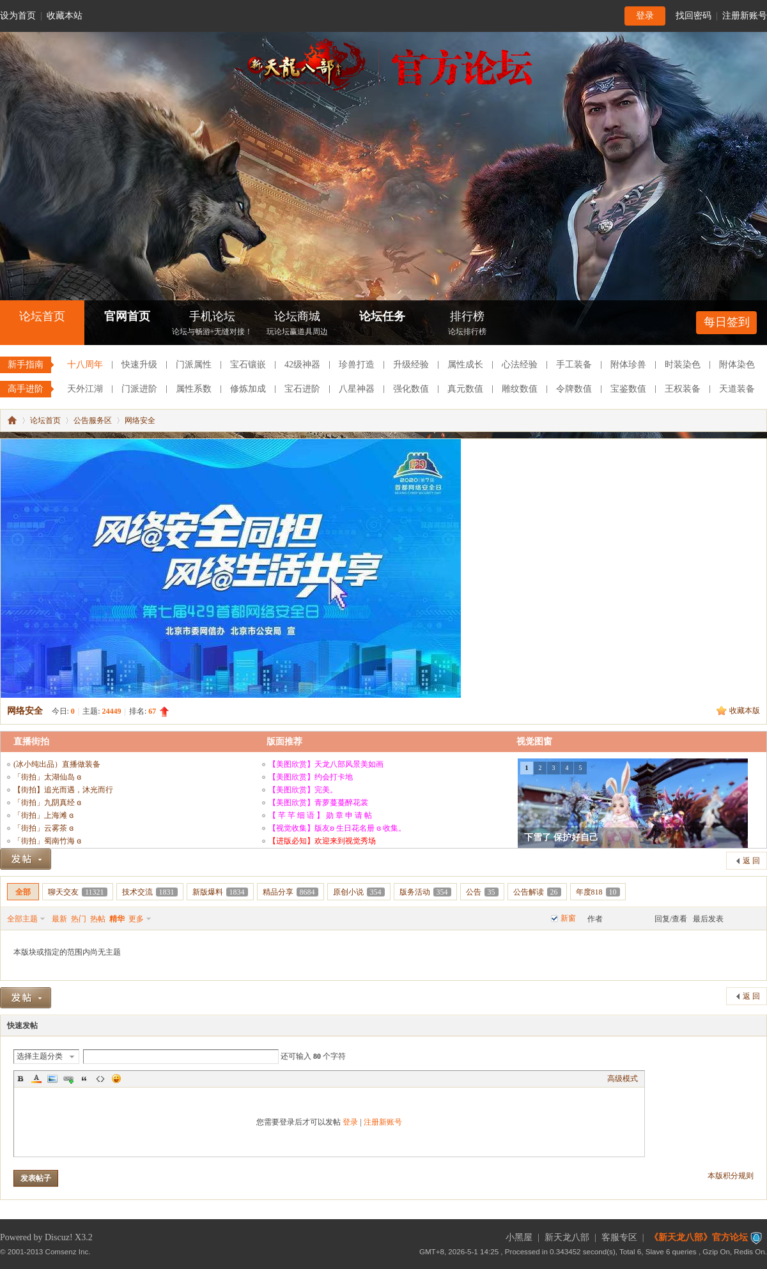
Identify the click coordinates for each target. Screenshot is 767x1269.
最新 (59, 918)
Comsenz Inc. (68, 1251)
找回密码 (693, 15)
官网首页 (127, 316)
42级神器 (302, 364)
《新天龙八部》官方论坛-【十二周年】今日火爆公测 (12, 420)
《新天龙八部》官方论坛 (698, 1237)
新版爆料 (220, 892)
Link (68, 1078)
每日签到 (727, 322)
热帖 (97, 918)
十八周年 (85, 364)
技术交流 (150, 892)
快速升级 (139, 364)
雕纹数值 (520, 389)
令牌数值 (574, 389)
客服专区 (619, 1237)
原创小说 (359, 892)
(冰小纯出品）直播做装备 (56, 764)
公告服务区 (93, 420)
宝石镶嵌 (248, 364)
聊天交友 (77, 892)
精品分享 (290, 892)
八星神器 (357, 389)
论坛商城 (297, 324)
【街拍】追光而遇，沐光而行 (63, 789)
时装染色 (683, 364)
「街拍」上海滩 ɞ (43, 815)
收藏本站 (64, 15)
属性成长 (465, 364)
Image (52, 1078)
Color (36, 1078)
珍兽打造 (357, 364)
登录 (645, 15)
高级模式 (622, 1078)
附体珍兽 (628, 364)
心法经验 (520, 364)
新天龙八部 (567, 1237)
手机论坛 (212, 324)
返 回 (751, 860)
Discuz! (59, 1237)
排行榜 (467, 324)
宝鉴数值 (628, 389)
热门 (78, 918)
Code (100, 1078)
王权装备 (683, 389)
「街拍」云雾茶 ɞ (43, 828)
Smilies (116, 1078)
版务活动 (425, 892)
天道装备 (737, 389)
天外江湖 (85, 389)
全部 (23, 892)
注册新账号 (744, 15)
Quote (84, 1078)
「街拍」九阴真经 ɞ (47, 802)
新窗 (568, 918)
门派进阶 (139, 389)
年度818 (598, 892)
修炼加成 (248, 389)
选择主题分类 (40, 1056)
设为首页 (18, 15)
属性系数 (194, 389)
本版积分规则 (731, 1175)
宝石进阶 (302, 389)
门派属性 (194, 364)
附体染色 (737, 364)
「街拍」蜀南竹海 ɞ (47, 840)
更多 (136, 918)
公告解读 (537, 892)
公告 (482, 892)
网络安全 (140, 420)
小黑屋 (519, 1237)
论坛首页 (42, 316)
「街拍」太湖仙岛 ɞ (47, 777)
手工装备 (574, 364)
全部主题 (22, 918)
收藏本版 (744, 710)
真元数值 (465, 389)
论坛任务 (382, 316)
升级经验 (411, 364)
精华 (117, 918)
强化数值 (411, 389)
